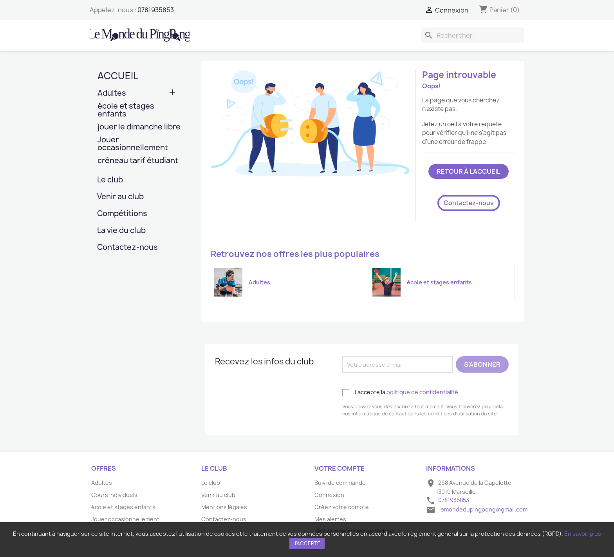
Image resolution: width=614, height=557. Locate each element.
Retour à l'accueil (468, 171)
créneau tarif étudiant (138, 161)
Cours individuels (114, 495)
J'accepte (307, 543)
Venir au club (120, 197)
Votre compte (339, 468)
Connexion (329, 495)
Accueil (118, 75)
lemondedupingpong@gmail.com (483, 509)
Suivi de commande (340, 482)
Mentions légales (224, 507)
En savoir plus (582, 533)
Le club (110, 180)
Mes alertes (330, 519)
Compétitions (122, 213)
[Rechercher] (472, 35)
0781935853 (155, 9)
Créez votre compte (341, 507)
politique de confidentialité (422, 392)
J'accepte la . (401, 392)
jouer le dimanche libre (139, 127)
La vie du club (121, 230)
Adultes (112, 93)
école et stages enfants (126, 110)
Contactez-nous (127, 247)
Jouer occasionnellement (133, 144)
